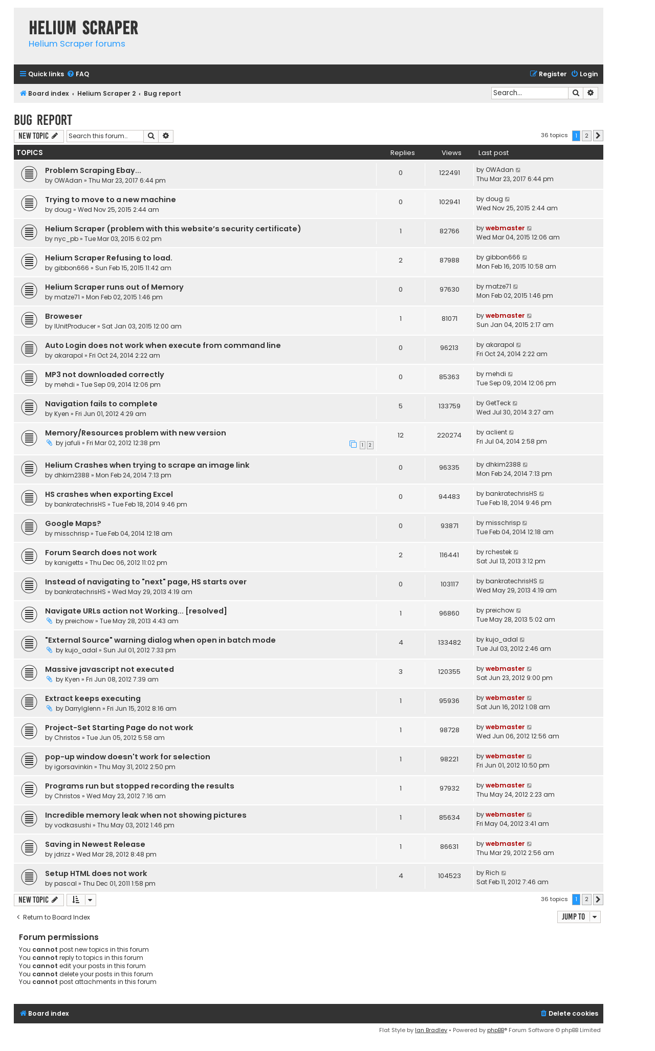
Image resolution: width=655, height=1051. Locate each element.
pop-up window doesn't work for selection (127, 757)
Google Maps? (73, 523)
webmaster (505, 228)
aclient (496, 432)
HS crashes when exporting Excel (109, 494)
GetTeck (498, 403)
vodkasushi (72, 825)
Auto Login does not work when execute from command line (163, 345)
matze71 (67, 297)
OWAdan (68, 180)
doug (63, 209)
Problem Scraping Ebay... (93, 170)
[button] (598, 135)
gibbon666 (71, 268)
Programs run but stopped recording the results (139, 786)
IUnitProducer (75, 326)
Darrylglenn (83, 708)
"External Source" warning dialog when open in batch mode (160, 640)
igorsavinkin (73, 766)
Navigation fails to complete (101, 404)
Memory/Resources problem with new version (135, 433)
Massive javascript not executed (109, 669)
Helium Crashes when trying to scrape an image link (147, 465)
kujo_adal (81, 650)
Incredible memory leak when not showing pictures (146, 815)
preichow (79, 621)
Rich (492, 872)
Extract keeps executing (93, 698)
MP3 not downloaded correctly (104, 374)
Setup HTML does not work (96, 873)
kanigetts (68, 562)
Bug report (43, 120)
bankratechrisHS (80, 504)
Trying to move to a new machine (110, 199)
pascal (65, 883)
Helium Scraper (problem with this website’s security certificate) (173, 229)
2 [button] (586, 136)
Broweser (63, 316)
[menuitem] (78, 74)
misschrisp (71, 533)
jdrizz (62, 854)
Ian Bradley (431, 1030)
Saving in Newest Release (95, 844)
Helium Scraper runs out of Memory (114, 287)
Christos (67, 737)
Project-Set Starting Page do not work (119, 727)
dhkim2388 (72, 475)
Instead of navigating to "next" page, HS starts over (146, 582)
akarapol (68, 355)
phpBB (495, 1030)
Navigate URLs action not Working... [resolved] (136, 611)
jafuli (72, 443)
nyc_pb (66, 238)
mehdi (64, 384)
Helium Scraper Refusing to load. (108, 258)
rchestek (499, 552)
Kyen (61, 413)
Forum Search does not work (101, 553)
